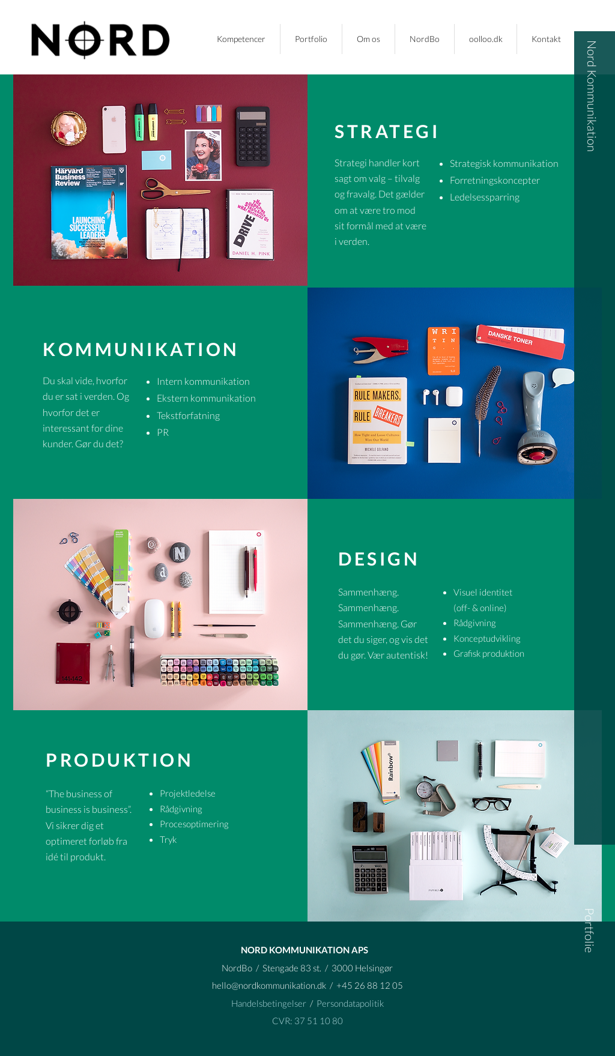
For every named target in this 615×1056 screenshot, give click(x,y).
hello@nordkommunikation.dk (269, 985)
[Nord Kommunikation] (592, 96)
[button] (311, 39)
